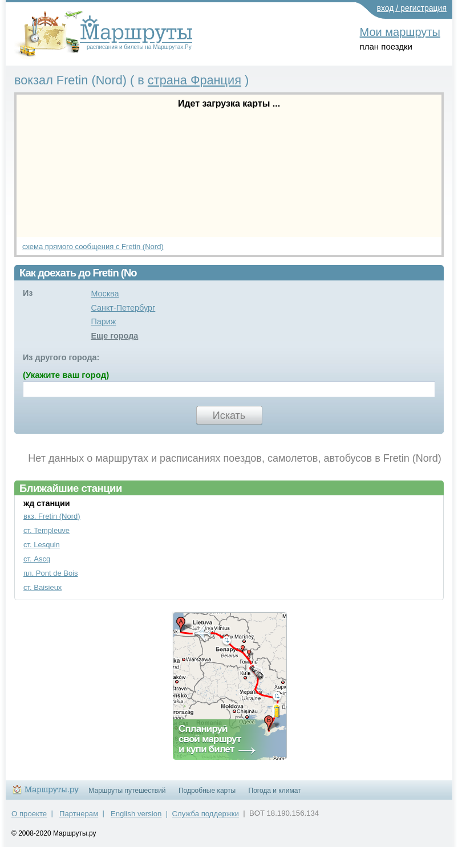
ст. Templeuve (46, 530)
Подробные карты (207, 791)
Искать (229, 415)
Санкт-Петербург (123, 307)
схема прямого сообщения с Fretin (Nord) (93, 246)
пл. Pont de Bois (50, 573)
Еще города (114, 335)
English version (136, 813)
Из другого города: (61, 357)
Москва (105, 293)
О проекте (29, 813)
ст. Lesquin (41, 544)
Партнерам (78, 813)
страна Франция (194, 80)
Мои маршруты (400, 32)
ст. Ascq (36, 559)
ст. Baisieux (42, 587)
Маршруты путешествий (126, 791)
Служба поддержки (205, 813)
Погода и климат (275, 791)
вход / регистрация (412, 8)
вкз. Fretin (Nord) (51, 516)
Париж (103, 321)
